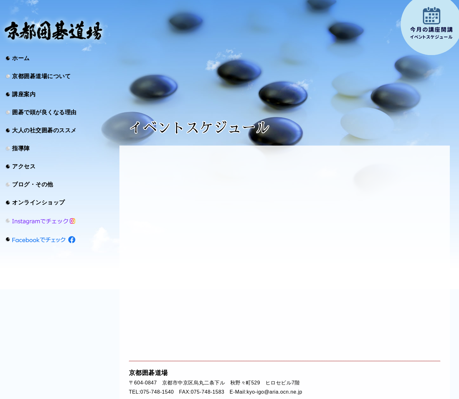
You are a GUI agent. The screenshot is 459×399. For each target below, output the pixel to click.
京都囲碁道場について (41, 76)
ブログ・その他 (32, 184)
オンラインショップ (38, 202)
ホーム (21, 58)
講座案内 (23, 94)
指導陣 (21, 148)
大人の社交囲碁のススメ (44, 130)
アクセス (23, 166)
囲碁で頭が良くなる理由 (44, 112)
